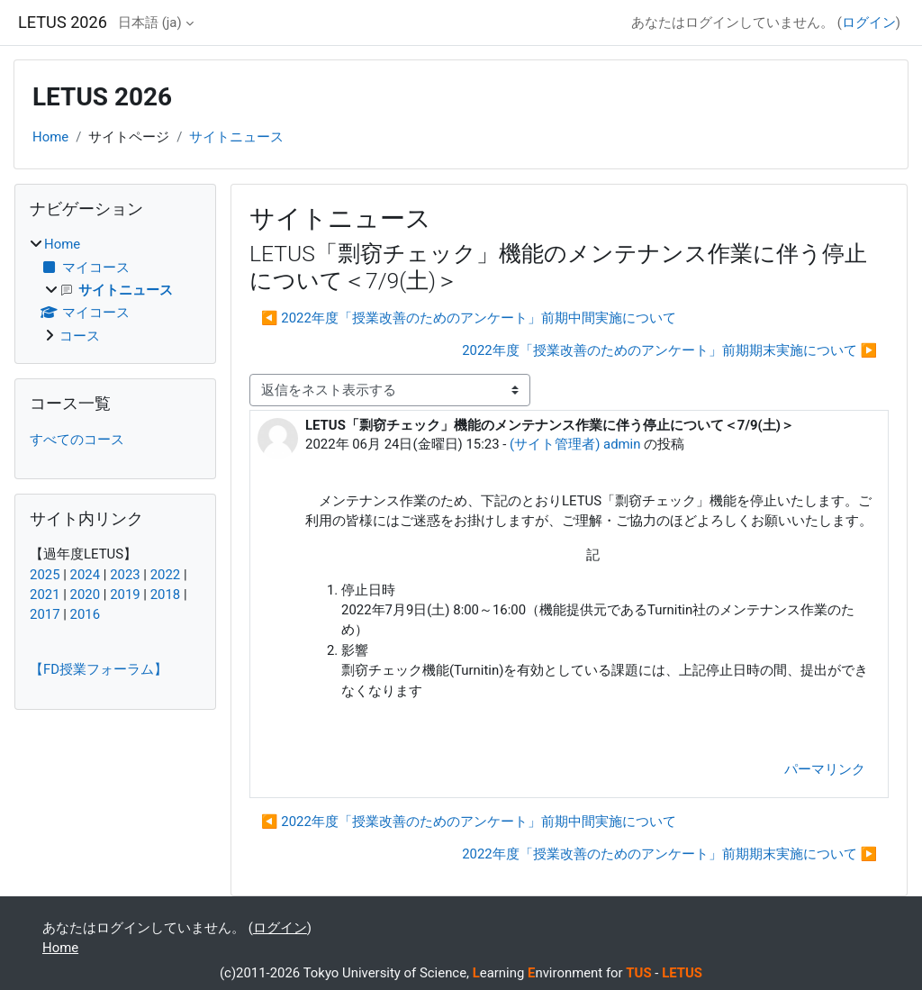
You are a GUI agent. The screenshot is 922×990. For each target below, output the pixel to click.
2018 (165, 594)
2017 (45, 614)
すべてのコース (77, 439)
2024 (85, 575)
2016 (85, 614)
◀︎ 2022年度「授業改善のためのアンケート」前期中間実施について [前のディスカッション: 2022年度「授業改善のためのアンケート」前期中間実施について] (468, 318)
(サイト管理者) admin (575, 444)
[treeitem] (115, 290)
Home (50, 137)
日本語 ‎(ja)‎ (150, 22)
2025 (45, 575)
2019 (125, 594)
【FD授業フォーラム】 (98, 669)
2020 (85, 594)
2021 (45, 594)
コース (79, 336)
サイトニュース (236, 137)
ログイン (869, 22)
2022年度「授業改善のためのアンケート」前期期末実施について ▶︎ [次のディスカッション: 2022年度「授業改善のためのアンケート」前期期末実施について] (669, 350)
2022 (165, 575)
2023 (125, 575)
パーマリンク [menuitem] (824, 769)
